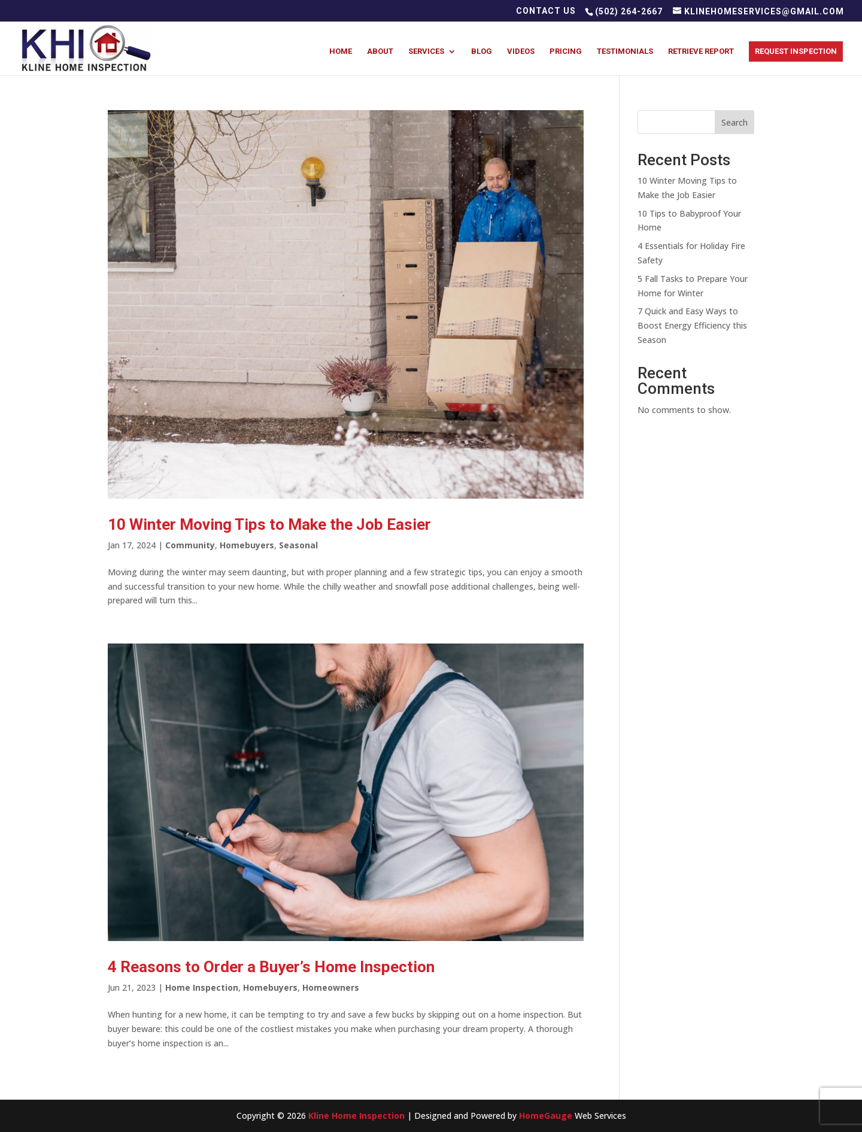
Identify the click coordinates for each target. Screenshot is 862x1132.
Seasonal (298, 545)
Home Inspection (201, 987)
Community (190, 545)
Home (340, 51)
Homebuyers (247, 545)
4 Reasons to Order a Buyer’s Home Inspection (271, 967)
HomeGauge (545, 1115)
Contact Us (546, 11)
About (380, 51)
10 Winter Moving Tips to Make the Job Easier (269, 524)
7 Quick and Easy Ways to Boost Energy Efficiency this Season (692, 325)
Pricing (566, 51)
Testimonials (625, 51)
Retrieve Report (701, 51)
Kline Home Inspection (356, 1115)
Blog (481, 51)
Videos (521, 51)
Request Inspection (796, 51)
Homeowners (330, 987)
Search (734, 122)
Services (426, 51)
